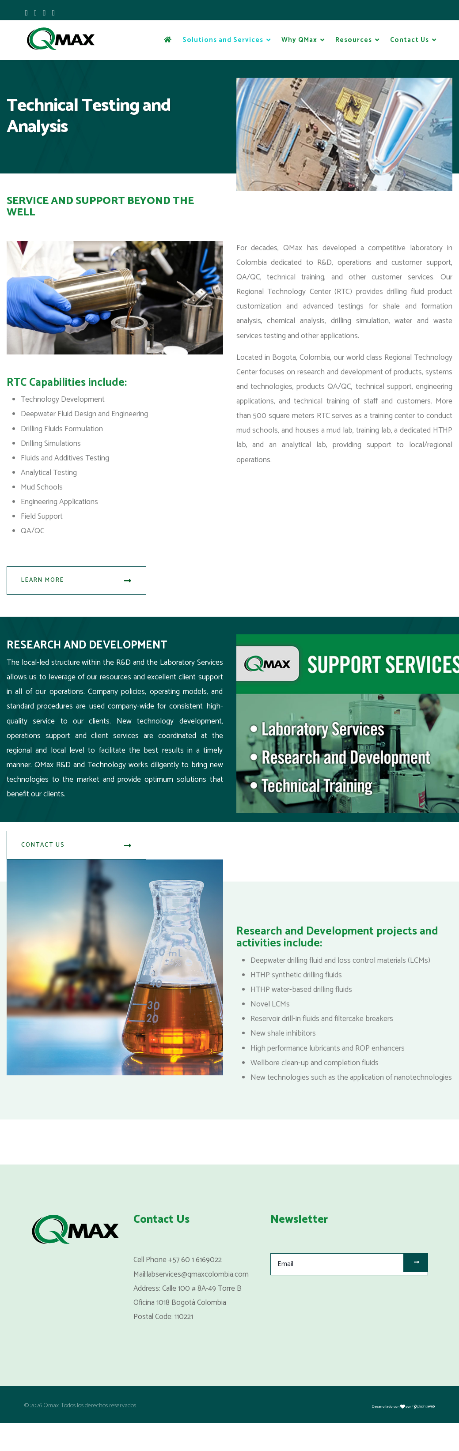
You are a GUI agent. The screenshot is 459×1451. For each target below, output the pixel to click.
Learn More (76, 586)
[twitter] (35, 13)
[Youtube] (44, 13)
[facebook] (26, 13)
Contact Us (409, 39)
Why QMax (299, 39)
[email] (349, 1292)
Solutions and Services (222, 39)
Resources (353, 39)
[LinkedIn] (53, 13)
